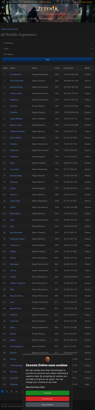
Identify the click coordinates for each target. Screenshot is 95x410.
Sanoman (14, 182)
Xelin (12, 289)
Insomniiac (14, 321)
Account (72, 19)
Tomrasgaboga (16, 365)
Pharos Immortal (16, 81)
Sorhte (12, 207)
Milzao (12, 340)
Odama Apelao (16, 93)
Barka (12, 327)
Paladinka (14, 157)
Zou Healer (14, 169)
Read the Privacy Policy (35, 387)
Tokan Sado (15, 201)
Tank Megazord (16, 346)
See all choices (47, 405)
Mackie (13, 334)
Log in (75, 2)
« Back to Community (9, 29)
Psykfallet (14, 378)
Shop (60, 19)
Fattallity (13, 144)
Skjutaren (14, 384)
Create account (87, 2)
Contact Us (5, 404)
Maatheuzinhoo (16, 87)
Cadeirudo (14, 150)
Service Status (11, 2)
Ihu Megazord (15, 74)
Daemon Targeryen (18, 283)
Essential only (47, 399)
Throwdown (15, 245)
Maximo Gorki (15, 308)
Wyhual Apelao (16, 175)
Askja (12, 163)
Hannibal (13, 315)
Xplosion (13, 194)
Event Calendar (24, 2)
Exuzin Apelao (16, 138)
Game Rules (15, 404)
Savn (12, 302)
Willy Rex (13, 372)
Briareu (13, 258)
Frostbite (13, 112)
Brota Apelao (15, 213)
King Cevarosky (16, 296)
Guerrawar (14, 264)
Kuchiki (13, 277)
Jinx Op (13, 270)
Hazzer (13, 188)
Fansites (35, 2)
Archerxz (13, 106)
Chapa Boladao (16, 119)
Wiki (33, 19)
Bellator (13, 251)
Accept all (47, 393)
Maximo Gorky (16, 125)
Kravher (13, 359)
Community (47, 19)
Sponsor (13, 353)
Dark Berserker (16, 232)
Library (22, 19)
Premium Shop (45, 2)
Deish (12, 220)
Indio (12, 226)
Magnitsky (14, 100)
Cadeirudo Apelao (17, 239)
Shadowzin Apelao (17, 131)
